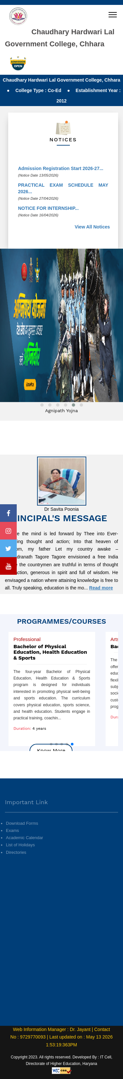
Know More (51, 750)
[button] (51, 744)
